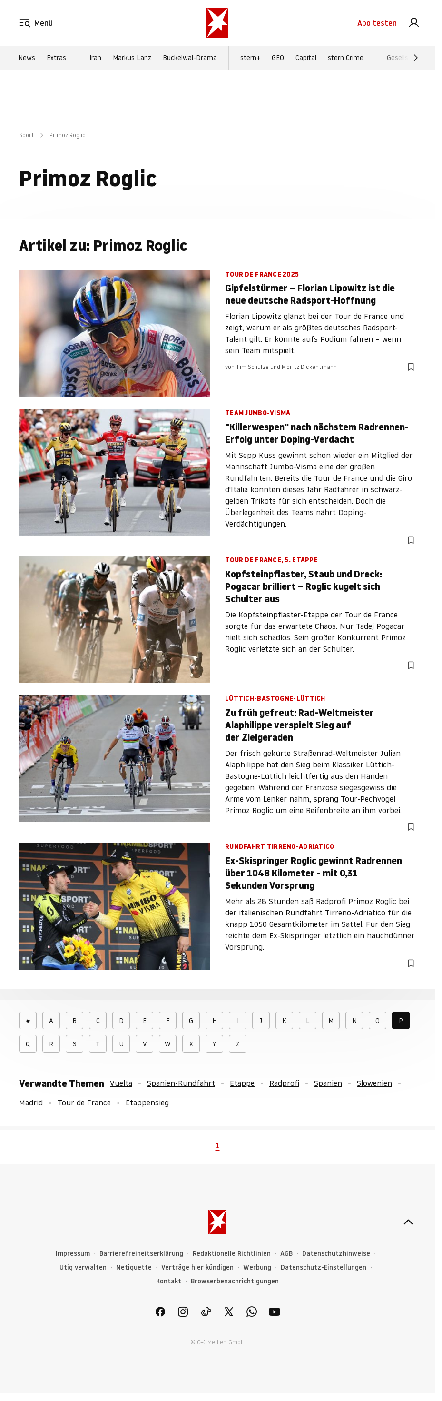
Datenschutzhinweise (336, 1254)
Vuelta (121, 1083)
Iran (95, 57)
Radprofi (284, 1083)
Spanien (328, 1083)
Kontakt (168, 1281)
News (26, 57)
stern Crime (345, 57)
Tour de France (84, 1102)
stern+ (250, 57)
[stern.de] (217, 23)
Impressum (73, 1254)
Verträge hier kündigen (197, 1267)
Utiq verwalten (83, 1267)
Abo (377, 22)
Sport (26, 135)
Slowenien (374, 1083)
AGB (286, 1254)
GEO (278, 57)
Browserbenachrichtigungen (235, 1281)
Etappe (242, 1083)
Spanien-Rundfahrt (181, 1083)
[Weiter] (415, 57)
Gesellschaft (405, 57)
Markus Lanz (132, 57)
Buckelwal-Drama (190, 57)
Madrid (31, 1102)
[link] (413, 22)
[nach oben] (408, 1222)
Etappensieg (147, 1102)
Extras (56, 57)
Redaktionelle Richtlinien (232, 1254)
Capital (305, 57)
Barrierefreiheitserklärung (141, 1254)
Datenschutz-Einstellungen (323, 1267)
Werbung (257, 1267)
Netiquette (134, 1267)
